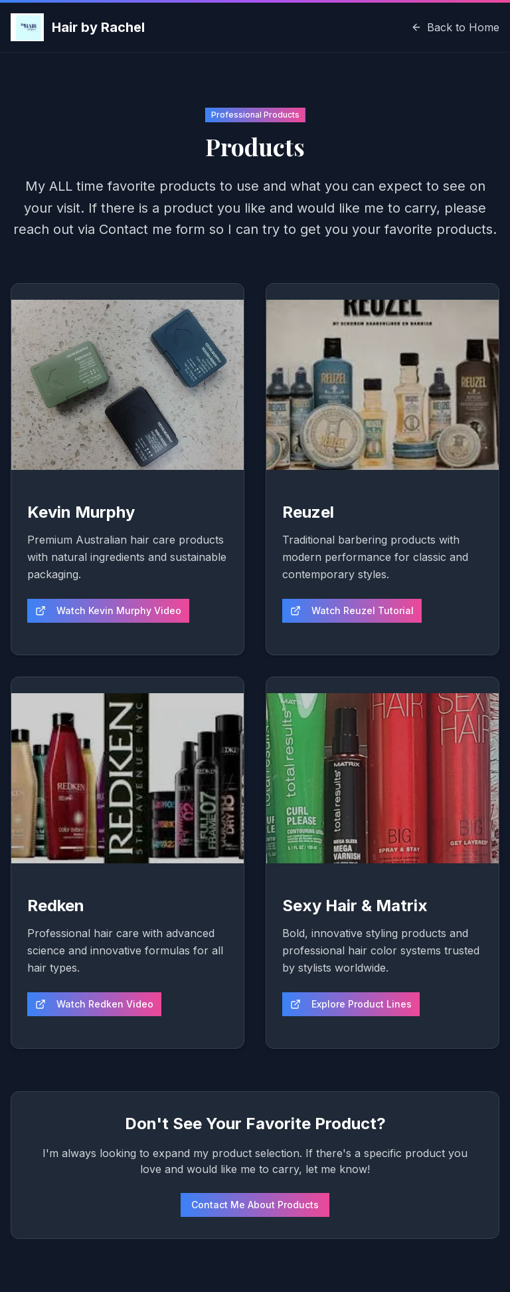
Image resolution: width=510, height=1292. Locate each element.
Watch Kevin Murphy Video (108, 610)
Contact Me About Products (255, 1204)
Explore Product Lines (351, 1004)
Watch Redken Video (94, 1004)
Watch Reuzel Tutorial (352, 610)
